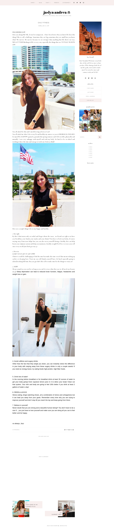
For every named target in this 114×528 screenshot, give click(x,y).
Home (32, 2)
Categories (66, 2)
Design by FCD (63, 525)
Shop (47, 2)
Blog (40, 2)
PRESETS (56, 2)
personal (17, 429)
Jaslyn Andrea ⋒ (57, 12)
